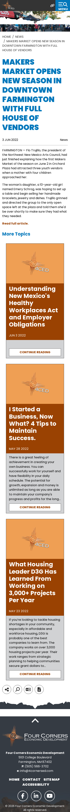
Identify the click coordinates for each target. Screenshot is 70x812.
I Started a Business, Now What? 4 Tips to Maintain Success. (32, 423)
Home (14, 779)
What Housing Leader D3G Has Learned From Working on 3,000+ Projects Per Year (33, 582)
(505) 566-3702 (37, 766)
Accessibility (35, 784)
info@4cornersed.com (36, 771)
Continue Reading (35, 352)
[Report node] (39, 689)
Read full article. (15, 223)
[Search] (17, 689)
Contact (31, 779)
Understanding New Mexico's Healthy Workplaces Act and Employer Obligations (33, 306)
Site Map (51, 779)
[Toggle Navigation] (62, 5)
